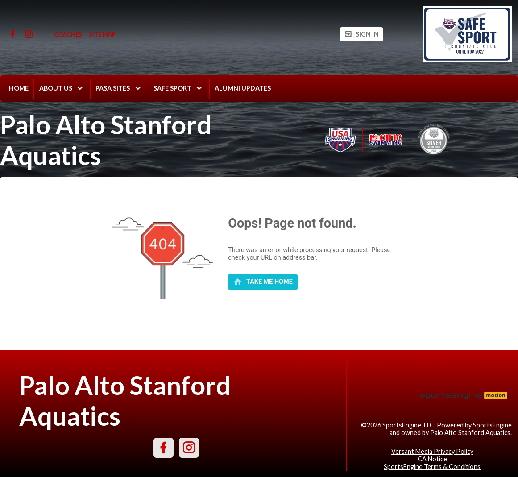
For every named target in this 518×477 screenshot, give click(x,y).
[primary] (263, 282)
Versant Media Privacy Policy (432, 451)
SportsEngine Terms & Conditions (432, 466)
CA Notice (432, 459)
